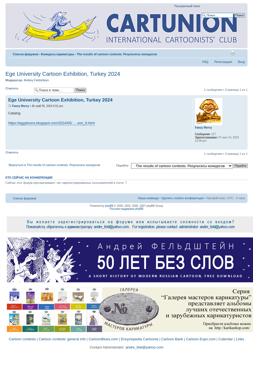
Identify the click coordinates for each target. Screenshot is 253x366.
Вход (241, 61)
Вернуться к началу (243, 146)
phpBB (109, 205)
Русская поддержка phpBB (126, 208)
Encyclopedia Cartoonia (139, 339)
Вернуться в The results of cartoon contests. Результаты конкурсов (54, 165)
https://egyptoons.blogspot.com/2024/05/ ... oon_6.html (51, 123)
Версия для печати (232, 53)
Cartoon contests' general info (62, 339)
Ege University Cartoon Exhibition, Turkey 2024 (62, 74)
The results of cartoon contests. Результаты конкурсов (117, 54)
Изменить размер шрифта (241, 53)
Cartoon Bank (172, 339)
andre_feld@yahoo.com (144, 347)
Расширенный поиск (187, 6)
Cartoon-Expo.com (201, 339)
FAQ (205, 61)
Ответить (18, 90)
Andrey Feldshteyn (36, 80)
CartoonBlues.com (103, 339)
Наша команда (148, 198)
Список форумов (25, 54)
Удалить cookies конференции (182, 198)
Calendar (226, 339)
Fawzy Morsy (20, 106)
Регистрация (223, 61)
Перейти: (122, 165)
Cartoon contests (22, 339)
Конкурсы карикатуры (57, 54)
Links (240, 339)
